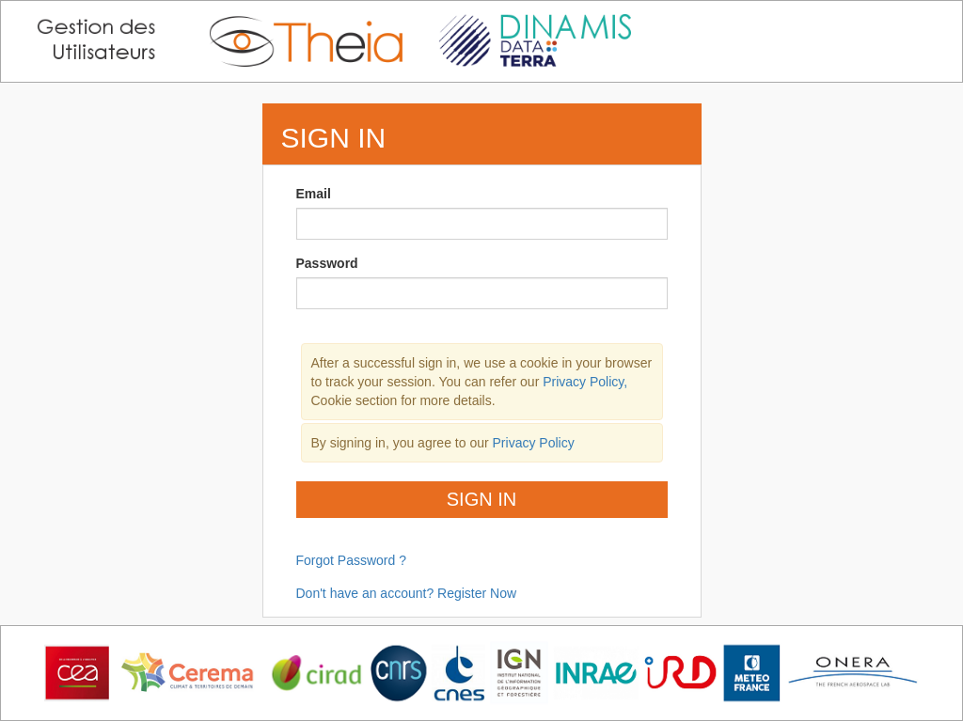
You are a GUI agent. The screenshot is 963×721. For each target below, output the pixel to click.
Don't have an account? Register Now (406, 593)
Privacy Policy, (585, 381)
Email (313, 193)
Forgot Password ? (351, 560)
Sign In (481, 499)
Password (327, 263)
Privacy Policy (534, 442)
